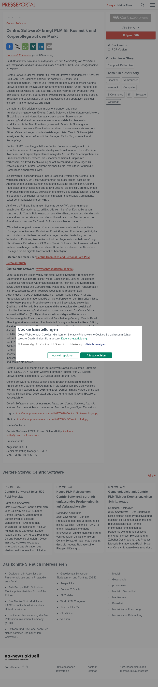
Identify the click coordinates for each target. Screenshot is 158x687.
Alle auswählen (96, 355)
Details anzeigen (95, 344)
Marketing (76, 344)
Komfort (44, 344)
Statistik (59, 344)
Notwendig (27, 344)
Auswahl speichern (63, 355)
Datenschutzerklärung (74, 338)
